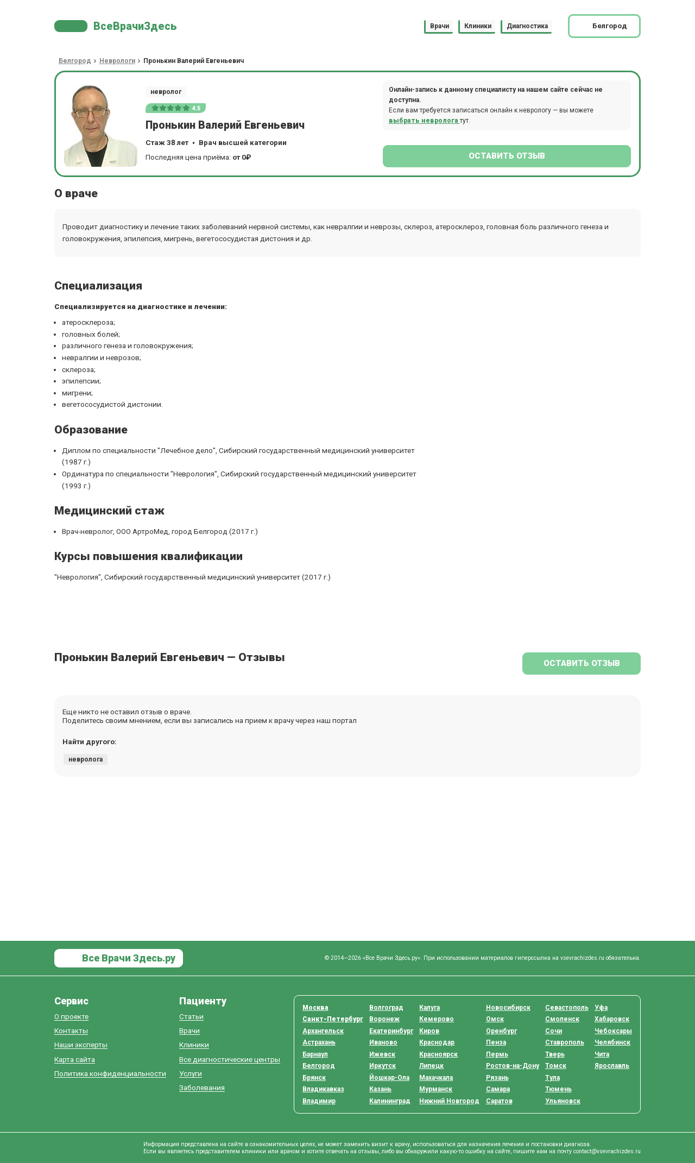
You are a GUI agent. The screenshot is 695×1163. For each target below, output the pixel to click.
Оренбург (501, 1031)
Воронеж (384, 1019)
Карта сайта (74, 1059)
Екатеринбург (391, 1031)
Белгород (318, 1066)
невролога (85, 759)
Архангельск (323, 1031)
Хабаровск (612, 1019)
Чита (602, 1054)
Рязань (497, 1078)
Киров (429, 1031)
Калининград (389, 1101)
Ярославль (612, 1066)
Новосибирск (508, 1007)
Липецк (431, 1066)
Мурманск (435, 1089)
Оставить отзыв (507, 156)
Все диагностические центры (229, 1059)
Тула (552, 1078)
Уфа (601, 1007)
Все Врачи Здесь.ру (127, 958)
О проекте (71, 1017)
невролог (165, 92)
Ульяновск (562, 1101)
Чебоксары (613, 1031)
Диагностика (527, 26)
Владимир (319, 1101)
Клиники (477, 26)
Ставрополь (564, 1042)
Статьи (191, 1017)
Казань (380, 1089)
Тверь (555, 1054)
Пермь (497, 1054)
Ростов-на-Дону (512, 1066)
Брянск (314, 1078)
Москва (315, 1007)
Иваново (383, 1042)
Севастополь (567, 1007)
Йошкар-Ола (389, 1078)
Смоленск (562, 1019)
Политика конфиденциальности (110, 1074)
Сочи (553, 1031)
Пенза (496, 1042)
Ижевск (382, 1054)
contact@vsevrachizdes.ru (607, 1151)
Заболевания (202, 1088)
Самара (498, 1089)
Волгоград (386, 1007)
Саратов (499, 1101)
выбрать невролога (424, 120)
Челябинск (612, 1042)
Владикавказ (323, 1089)
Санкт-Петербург (332, 1019)
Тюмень (558, 1089)
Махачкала (436, 1078)
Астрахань (319, 1042)
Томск (555, 1066)
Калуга (429, 1007)
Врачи (439, 26)
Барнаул (315, 1054)
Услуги (190, 1074)
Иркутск (382, 1066)
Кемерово (436, 1019)
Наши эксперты (81, 1045)
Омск (495, 1019)
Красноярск (438, 1054)
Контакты (71, 1031)
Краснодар (436, 1042)
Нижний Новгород (449, 1101)
